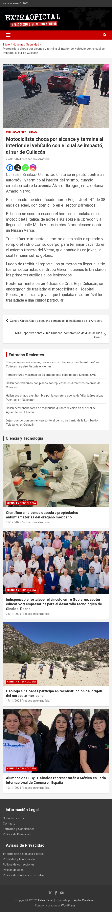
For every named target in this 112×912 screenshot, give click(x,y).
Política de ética (13, 870)
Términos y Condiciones (18, 829)
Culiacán (13, 132)
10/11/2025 (13, 787)
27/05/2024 (13, 159)
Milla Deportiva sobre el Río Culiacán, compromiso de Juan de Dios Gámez (58, 335)
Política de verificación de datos (23, 875)
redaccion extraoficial (36, 159)
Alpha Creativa (83, 900)
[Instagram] (33, 167)
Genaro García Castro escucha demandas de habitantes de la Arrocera (56, 321)
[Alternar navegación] (8, 35)
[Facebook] (9, 167)
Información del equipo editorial (23, 854)
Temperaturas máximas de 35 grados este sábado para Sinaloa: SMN (51, 375)
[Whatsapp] (25, 167)
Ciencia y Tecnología (24, 438)
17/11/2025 (13, 700)
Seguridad (29, 132)
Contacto (9, 823)
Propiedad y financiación (19, 859)
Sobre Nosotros (13, 818)
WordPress (68, 905)
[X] (17, 167)
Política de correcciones (18, 864)
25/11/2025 (13, 613)
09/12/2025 (13, 522)
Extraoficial (45, 900)
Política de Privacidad (17, 834)
